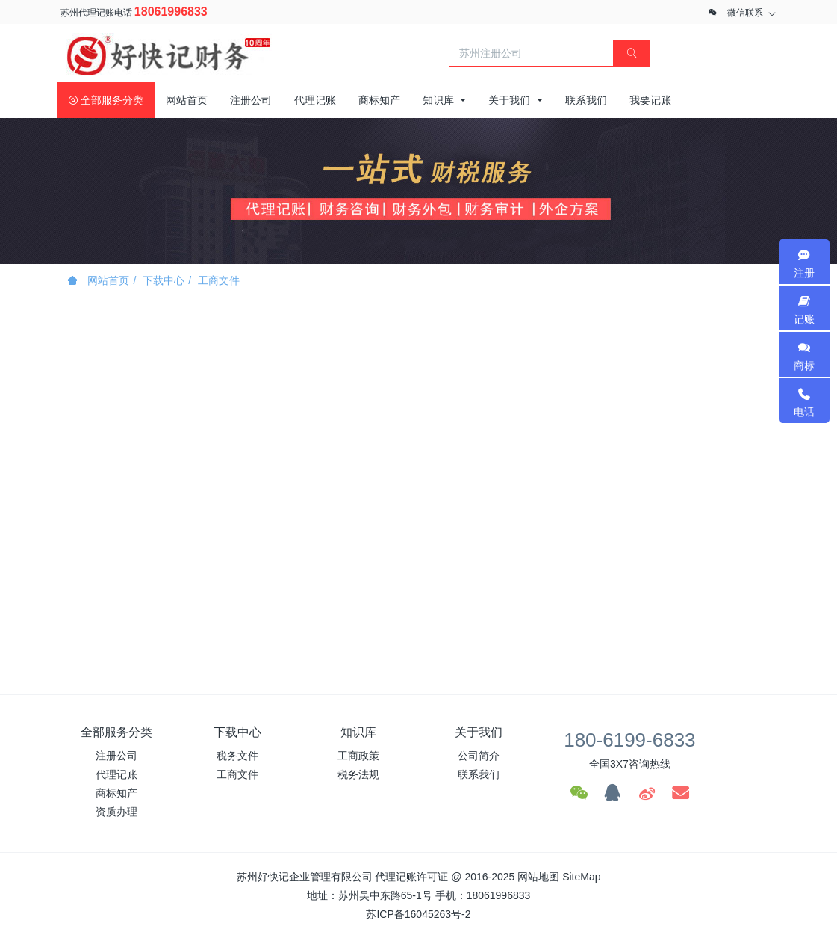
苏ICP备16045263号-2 (418, 914)
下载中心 (163, 280)
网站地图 (538, 877)
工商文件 (219, 280)
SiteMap (581, 877)
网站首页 (187, 100)
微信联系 (745, 12)
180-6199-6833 (629, 740)
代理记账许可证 (411, 877)
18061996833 (171, 11)
